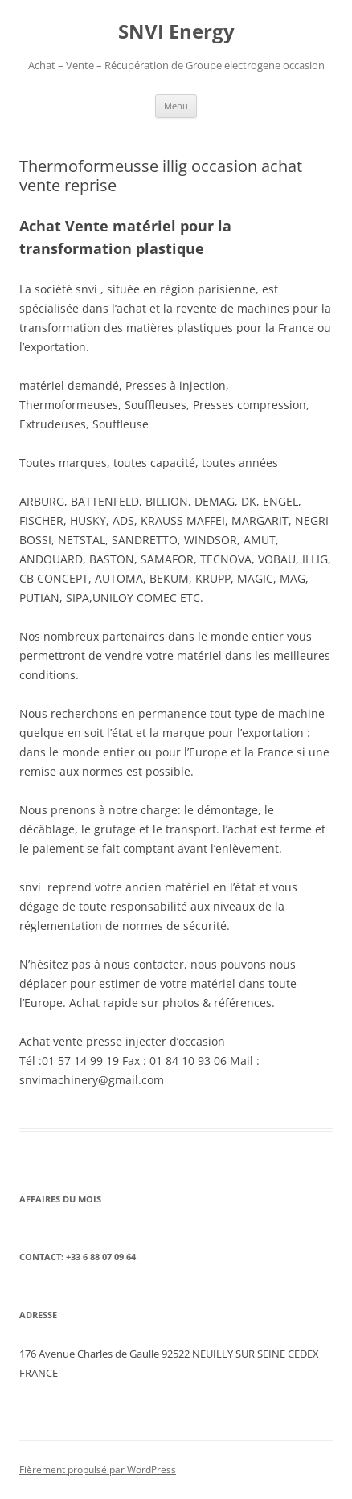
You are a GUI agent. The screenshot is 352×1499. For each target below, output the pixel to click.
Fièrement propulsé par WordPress (97, 1469)
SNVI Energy (176, 31)
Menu (176, 106)
